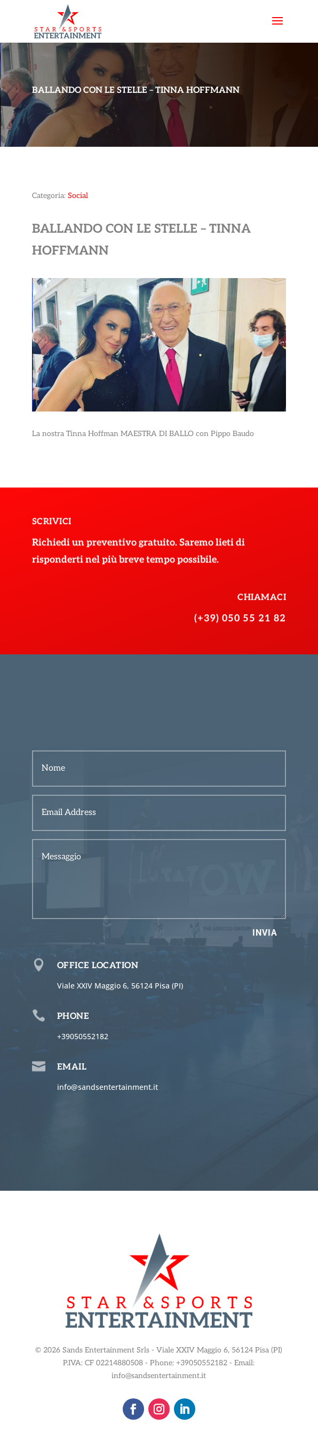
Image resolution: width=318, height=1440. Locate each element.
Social (78, 195)
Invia (264, 933)
